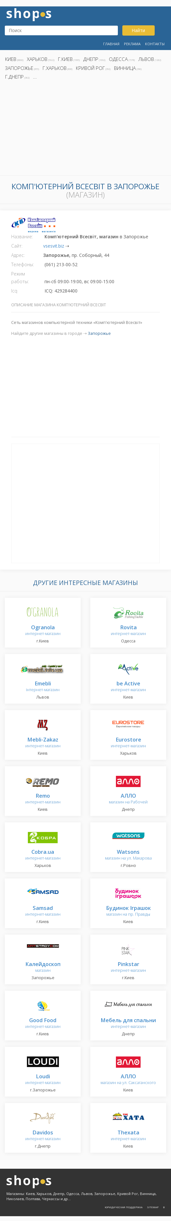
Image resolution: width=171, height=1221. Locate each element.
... (35, 76)
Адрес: (18, 255)
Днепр (90, 59)
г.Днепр (14, 76)
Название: (22, 236)
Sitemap (153, 1207)
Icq (14, 291)
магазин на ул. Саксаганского (128, 1079)
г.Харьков (55, 68)
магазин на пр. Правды (128, 911)
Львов (146, 59)
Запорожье (19, 68)
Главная (111, 43)
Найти (138, 30)
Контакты (155, 43)
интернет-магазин (43, 630)
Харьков (37, 59)
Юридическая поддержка (123, 1207)
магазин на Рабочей (128, 799)
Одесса (118, 59)
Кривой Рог (90, 68)
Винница (125, 68)
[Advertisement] (85, 129)
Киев (10, 59)
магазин (43, 967)
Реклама (132, 43)
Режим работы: (20, 277)
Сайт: (16, 246)
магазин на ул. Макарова (128, 855)
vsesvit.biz (53, 246)
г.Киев (65, 59)
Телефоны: (22, 264)
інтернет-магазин (43, 686)
